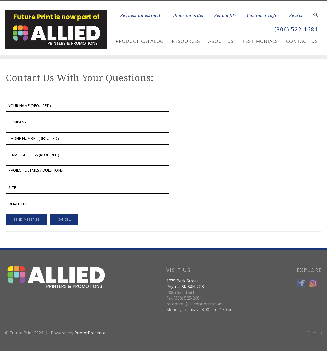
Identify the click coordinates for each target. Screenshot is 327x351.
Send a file (225, 15)
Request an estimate (141, 15)
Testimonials (260, 41)
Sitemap (314, 333)
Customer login (263, 15)
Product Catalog (140, 41)
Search (296, 15)
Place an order (188, 15)
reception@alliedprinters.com (194, 304)
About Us (221, 41)
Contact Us (302, 41)
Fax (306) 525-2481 (184, 298)
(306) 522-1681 (295, 29)
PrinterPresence (90, 333)
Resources (186, 41)
